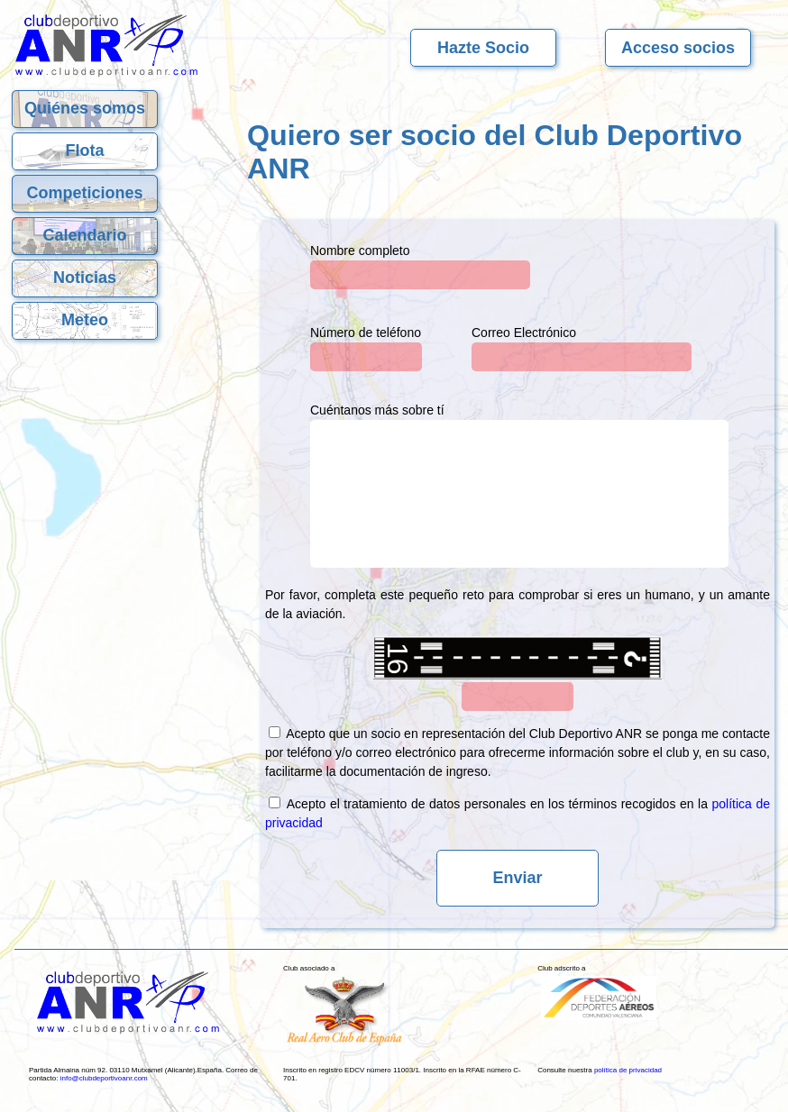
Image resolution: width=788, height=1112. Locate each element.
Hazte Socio (483, 48)
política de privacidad (628, 1070)
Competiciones (84, 193)
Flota (85, 150)
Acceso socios (678, 48)
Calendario (84, 235)
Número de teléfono (365, 332)
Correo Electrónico (524, 332)
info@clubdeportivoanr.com (104, 1078)
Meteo (84, 320)
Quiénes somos (84, 108)
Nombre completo (360, 250)
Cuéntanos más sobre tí (377, 410)
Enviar (517, 878)
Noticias (84, 278)
